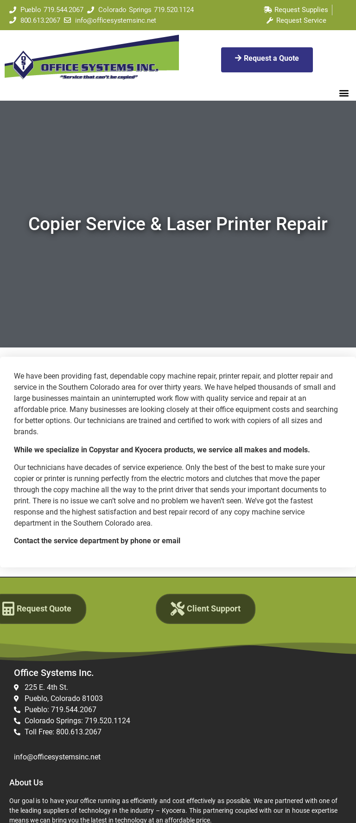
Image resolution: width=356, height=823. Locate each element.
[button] (343, 92)
